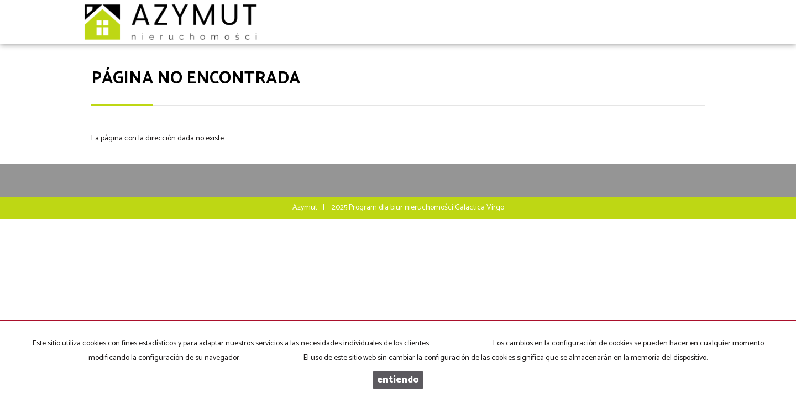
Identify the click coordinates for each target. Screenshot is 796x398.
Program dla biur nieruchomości (402, 207)
